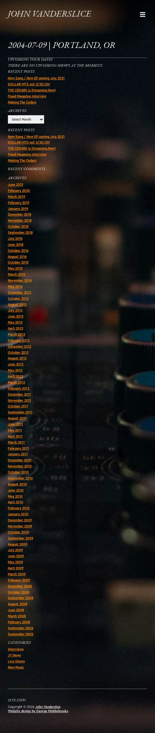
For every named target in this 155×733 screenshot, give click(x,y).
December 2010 (19, 460)
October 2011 (18, 406)
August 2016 (17, 256)
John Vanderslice (49, 14)
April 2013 (15, 328)
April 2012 (15, 376)
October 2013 (18, 298)
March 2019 (16, 196)
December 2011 (19, 394)
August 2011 (17, 418)
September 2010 (20, 478)
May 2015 (15, 268)
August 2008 (17, 604)
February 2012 (18, 388)
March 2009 (17, 574)
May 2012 (15, 370)
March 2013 (16, 334)
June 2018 (15, 244)
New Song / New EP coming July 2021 (36, 78)
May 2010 (15, 496)
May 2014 (15, 286)
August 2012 (17, 358)
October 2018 (18, 226)
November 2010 (20, 466)
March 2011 (16, 442)
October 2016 (18, 250)
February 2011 (18, 448)
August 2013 (17, 304)
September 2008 (20, 598)
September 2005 (20, 634)
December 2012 (19, 346)
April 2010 (15, 502)
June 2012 (15, 364)
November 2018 (19, 220)
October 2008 (18, 592)
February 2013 (18, 340)
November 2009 (20, 526)
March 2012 (16, 382)
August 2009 (17, 544)
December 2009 (20, 520)
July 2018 (15, 238)
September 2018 (20, 232)
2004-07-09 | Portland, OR (61, 45)
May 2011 (15, 430)
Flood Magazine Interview (27, 96)
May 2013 (15, 322)
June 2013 (15, 316)
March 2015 (16, 274)
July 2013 (15, 310)
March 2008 (17, 616)
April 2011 (15, 436)
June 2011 (15, 424)
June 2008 (16, 610)
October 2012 (18, 352)
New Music (16, 667)
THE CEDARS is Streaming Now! (32, 90)
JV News (14, 655)
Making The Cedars (22, 102)
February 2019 (18, 203)
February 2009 (19, 580)
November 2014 (20, 280)
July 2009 (15, 550)
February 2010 (19, 508)
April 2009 (16, 568)
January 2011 (18, 454)
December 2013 (19, 292)
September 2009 (20, 538)
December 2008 (20, 586)
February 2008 (19, 622)
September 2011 (20, 412)
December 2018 (19, 214)
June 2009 (16, 556)
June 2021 (15, 184)
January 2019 (18, 209)
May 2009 (15, 562)
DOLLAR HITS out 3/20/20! (29, 84)
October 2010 (18, 472)
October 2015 (18, 262)
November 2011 (19, 400)
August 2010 (17, 484)
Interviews (16, 649)
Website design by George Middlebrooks (38, 711)
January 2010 (18, 514)
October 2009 (18, 532)
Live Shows (16, 661)
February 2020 (19, 190)
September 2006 (20, 628)
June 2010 (16, 490)
